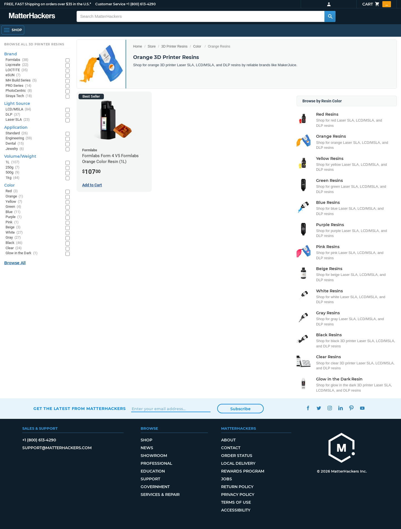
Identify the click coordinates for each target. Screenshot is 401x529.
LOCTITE (17, 70)
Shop (146, 440)
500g (12, 172)
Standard (17, 133)
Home (137, 46)
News (147, 447)
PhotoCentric (19, 90)
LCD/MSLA (18, 109)
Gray (13, 237)
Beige (13, 227)
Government (155, 486)
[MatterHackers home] (32, 16)
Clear (14, 248)
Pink (12, 222)
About (228, 440)
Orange (14, 196)
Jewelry (15, 149)
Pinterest (351, 408)
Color (197, 46)
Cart (376, 4)
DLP (13, 114)
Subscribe (240, 408)
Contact (230, 447)
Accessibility (235, 510)
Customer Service (110, 4)
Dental (15, 143)
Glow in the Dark (22, 253)
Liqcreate (17, 65)
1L (12, 162)
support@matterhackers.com (57, 447)
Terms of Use (236, 502)
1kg (12, 178)
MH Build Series (21, 80)
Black (14, 243)
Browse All (15, 262)
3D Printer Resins (174, 46)
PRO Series (18, 85)
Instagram (329, 408)
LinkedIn (340, 408)
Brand (10, 53)
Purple (14, 217)
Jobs (226, 478)
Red (12, 191)
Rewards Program (242, 471)
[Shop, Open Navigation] (12, 30)
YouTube (362, 408)
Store (152, 46)
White (14, 232)
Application (16, 127)
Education (153, 471)
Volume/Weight (20, 156)
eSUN (13, 75)
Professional (156, 463)
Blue (13, 212)
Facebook (308, 408)
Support (150, 478)
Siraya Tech (19, 96)
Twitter (319, 408)
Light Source (17, 103)
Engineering (19, 138)
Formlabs (17, 60)
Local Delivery (238, 463)
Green (13, 206)
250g (12, 167)
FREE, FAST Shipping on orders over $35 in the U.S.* (47, 4)
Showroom (154, 455)
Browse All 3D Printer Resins (34, 44)
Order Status (236, 455)
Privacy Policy (237, 494)
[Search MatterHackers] (330, 16)
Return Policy (237, 486)
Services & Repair (160, 494)
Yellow (14, 201)
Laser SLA (18, 119)
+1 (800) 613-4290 (141, 4)
